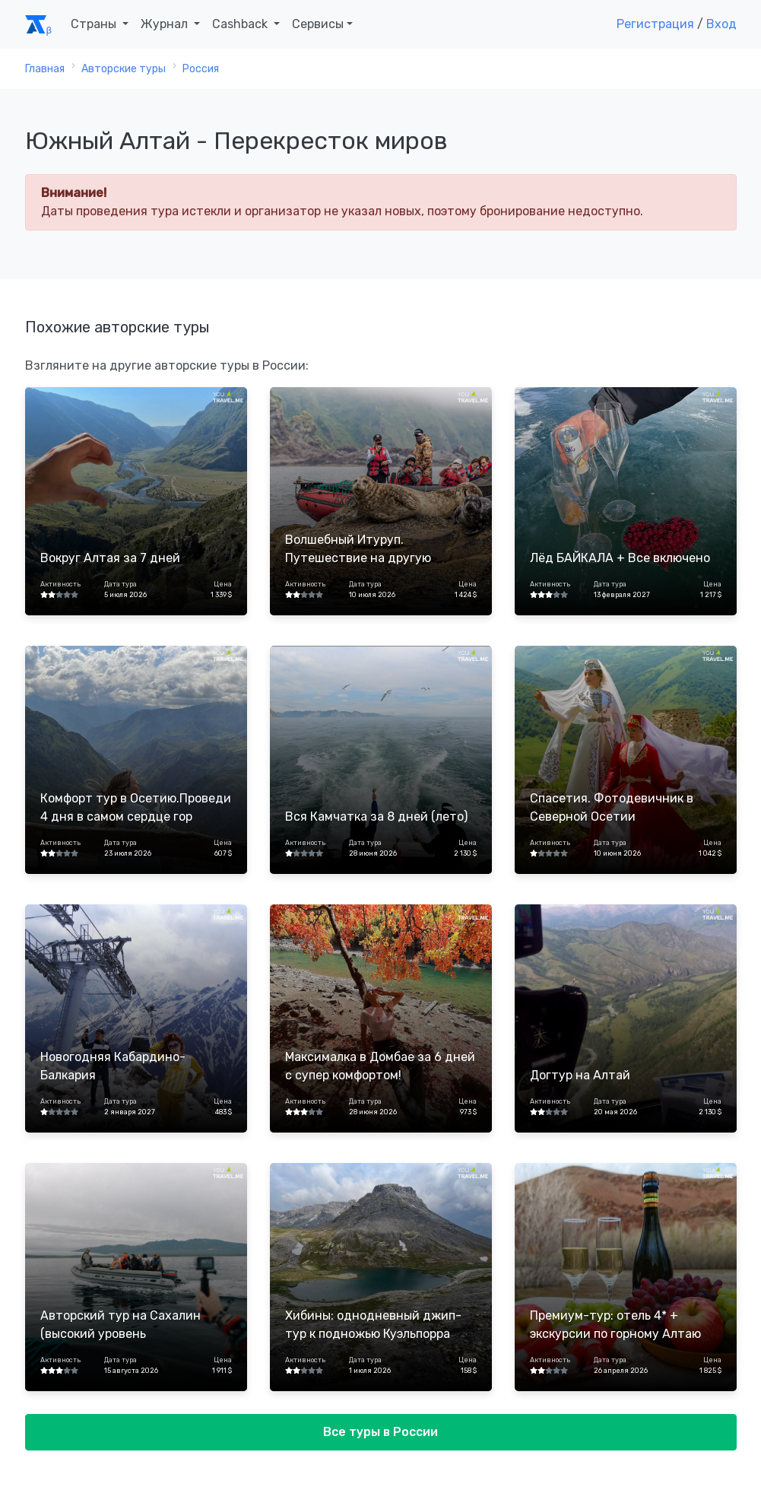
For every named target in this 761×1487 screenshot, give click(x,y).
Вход (721, 24)
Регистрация (655, 24)
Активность (60, 584)
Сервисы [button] (318, 24)
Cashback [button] (241, 24)
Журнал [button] (166, 24)
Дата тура (120, 584)
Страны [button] (95, 24)
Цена (223, 584)
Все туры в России (380, 1432)
